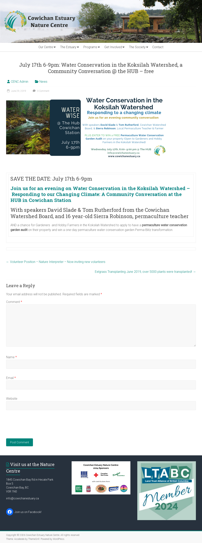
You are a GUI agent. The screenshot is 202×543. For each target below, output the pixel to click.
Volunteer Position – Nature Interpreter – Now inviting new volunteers (55, 262)
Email (11, 378)
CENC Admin (19, 81)
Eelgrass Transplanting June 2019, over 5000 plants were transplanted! (145, 272)
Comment (14, 302)
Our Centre (45, 47)
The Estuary (68, 47)
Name (11, 357)
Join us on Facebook (28, 512)
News (43, 81)
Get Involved (113, 47)
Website (11, 398)
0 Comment (40, 91)
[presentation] (36, 426)
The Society (137, 47)
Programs (90, 47)
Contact (157, 47)
